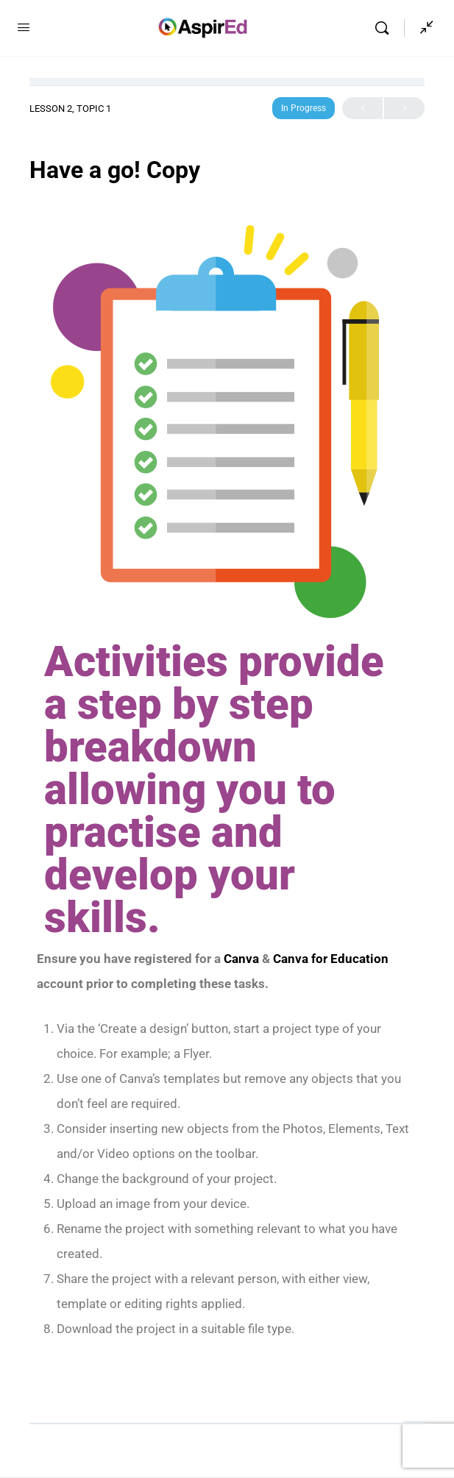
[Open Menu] (23, 27)
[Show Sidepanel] (423, 28)
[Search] (385, 28)
